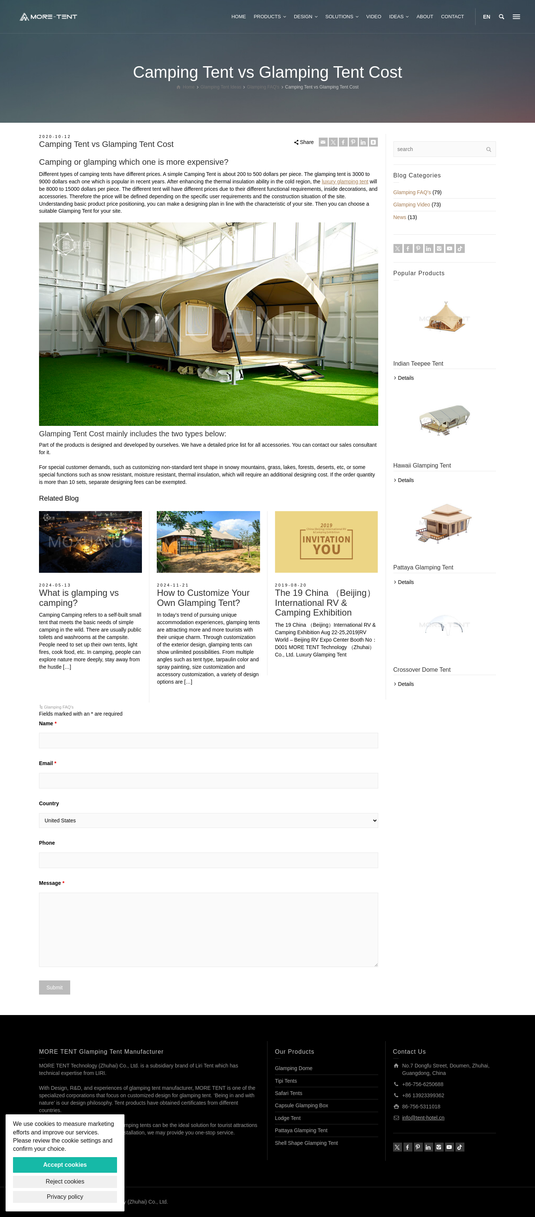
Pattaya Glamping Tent (423, 567)
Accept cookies (65, 1165)
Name (47, 723)
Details (406, 378)
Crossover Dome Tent (422, 670)
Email (47, 763)
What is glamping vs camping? (79, 597)
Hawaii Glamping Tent (422, 465)
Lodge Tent (288, 1118)
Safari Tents (288, 1093)
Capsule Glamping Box (301, 1105)
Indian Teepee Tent (418, 363)
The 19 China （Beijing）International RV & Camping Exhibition (325, 602)
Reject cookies (65, 1181)
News (399, 217)
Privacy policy (65, 1197)
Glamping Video (411, 205)
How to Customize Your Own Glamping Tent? (203, 597)
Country (49, 803)
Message (52, 883)
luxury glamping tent (345, 181)
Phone (47, 843)
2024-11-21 (173, 585)
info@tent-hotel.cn (423, 1118)
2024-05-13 (55, 585)
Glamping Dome (293, 1068)
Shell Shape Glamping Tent (306, 1143)
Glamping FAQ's (59, 707)
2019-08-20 (291, 585)
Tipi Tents (286, 1081)
